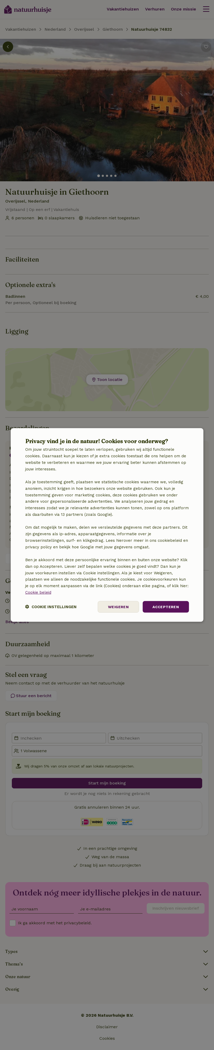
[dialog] (107, 525)
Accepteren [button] (165, 606)
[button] (51, 606)
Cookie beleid (38, 592)
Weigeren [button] (118, 606)
